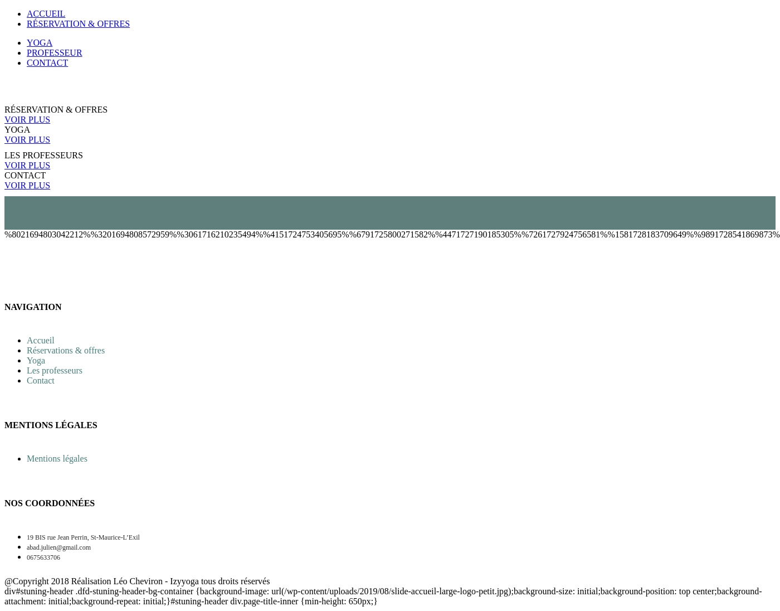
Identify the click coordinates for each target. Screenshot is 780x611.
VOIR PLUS (27, 119)
